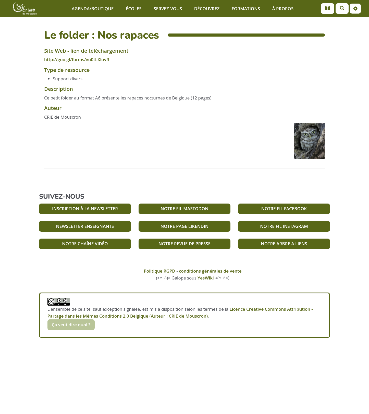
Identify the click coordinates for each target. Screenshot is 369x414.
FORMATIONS (246, 9)
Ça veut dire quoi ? (71, 325)
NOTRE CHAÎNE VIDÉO (85, 244)
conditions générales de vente (210, 271)
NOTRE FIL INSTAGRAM (284, 226)
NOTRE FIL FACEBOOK (284, 208)
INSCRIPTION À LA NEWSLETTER (85, 208)
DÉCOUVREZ (206, 9)
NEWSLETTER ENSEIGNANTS (85, 226)
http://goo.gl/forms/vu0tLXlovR (76, 59)
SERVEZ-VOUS (168, 9)
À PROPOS (282, 9)
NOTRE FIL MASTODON (184, 208)
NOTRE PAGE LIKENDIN (184, 226)
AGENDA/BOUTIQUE (93, 9)
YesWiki (206, 278)
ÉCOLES (134, 9)
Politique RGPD (159, 271)
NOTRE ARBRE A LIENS (284, 244)
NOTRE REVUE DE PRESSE (184, 244)
